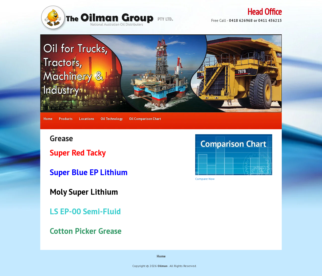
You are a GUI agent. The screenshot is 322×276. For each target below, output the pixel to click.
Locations (86, 119)
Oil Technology (112, 119)
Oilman (162, 266)
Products (65, 119)
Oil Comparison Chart (145, 119)
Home (48, 119)
